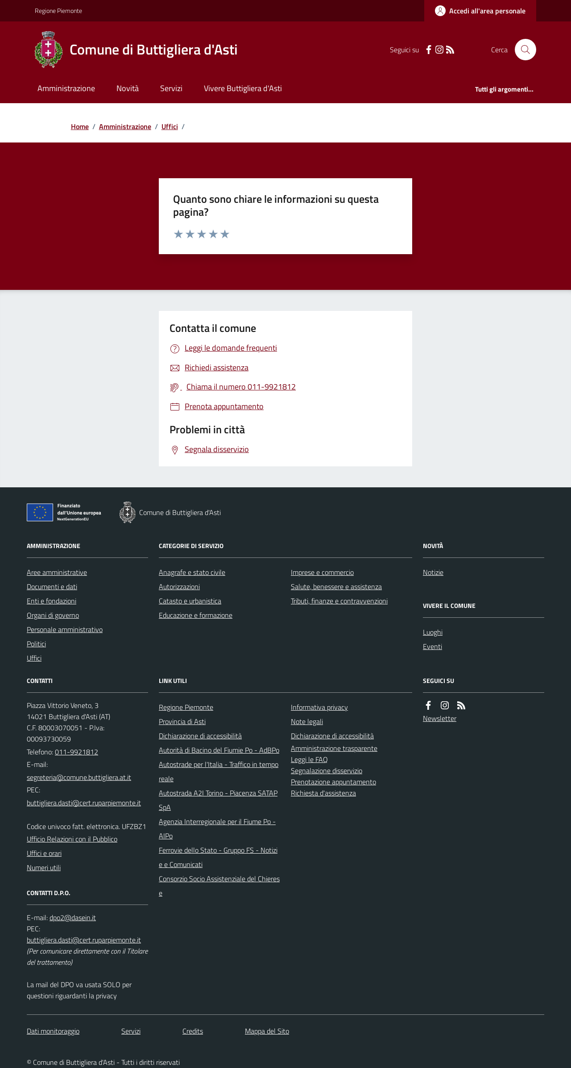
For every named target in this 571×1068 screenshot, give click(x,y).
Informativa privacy (319, 707)
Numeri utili (44, 867)
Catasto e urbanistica (190, 600)
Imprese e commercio (322, 572)
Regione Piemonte (58, 10)
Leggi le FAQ (309, 759)
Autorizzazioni (179, 586)
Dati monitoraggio (53, 1031)
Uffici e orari (44, 853)
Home (80, 126)
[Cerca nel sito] (522, 49)
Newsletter (439, 718)
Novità (127, 88)
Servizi (171, 88)
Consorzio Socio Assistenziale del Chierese (219, 885)
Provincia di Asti (182, 721)
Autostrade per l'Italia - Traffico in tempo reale (218, 771)
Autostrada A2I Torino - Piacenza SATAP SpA (218, 800)
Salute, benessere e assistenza (336, 586)
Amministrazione (66, 88)
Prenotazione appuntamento (333, 781)
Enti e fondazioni (51, 600)
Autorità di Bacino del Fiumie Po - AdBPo (219, 750)
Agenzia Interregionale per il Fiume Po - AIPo (217, 828)
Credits (192, 1031)
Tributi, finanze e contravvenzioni (339, 600)
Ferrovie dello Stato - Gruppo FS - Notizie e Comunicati (218, 857)
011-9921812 (76, 751)
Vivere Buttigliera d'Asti (243, 88)
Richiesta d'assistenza (323, 792)
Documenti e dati (52, 586)
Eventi (432, 646)
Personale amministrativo (65, 629)
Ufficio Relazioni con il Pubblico (72, 838)
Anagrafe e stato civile (192, 572)
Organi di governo (53, 615)
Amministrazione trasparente (334, 748)
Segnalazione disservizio (326, 770)
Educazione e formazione (195, 615)
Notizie (433, 572)
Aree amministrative (57, 572)
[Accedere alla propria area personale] (480, 10)
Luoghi (433, 632)
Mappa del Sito (267, 1031)
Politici (36, 643)
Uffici (169, 126)
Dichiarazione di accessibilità (200, 735)
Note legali (307, 721)
